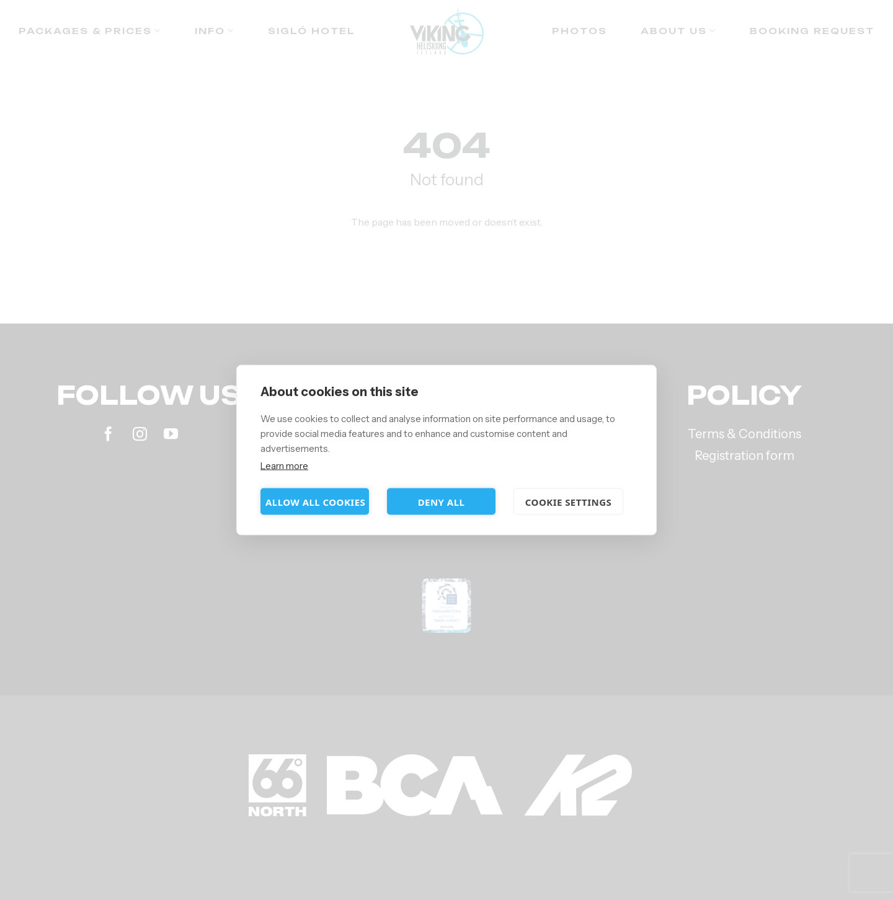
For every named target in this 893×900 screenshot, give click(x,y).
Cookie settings (568, 501)
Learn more (284, 466)
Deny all (441, 501)
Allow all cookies (315, 501)
